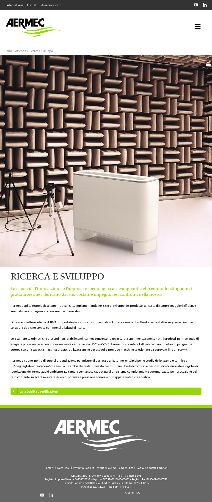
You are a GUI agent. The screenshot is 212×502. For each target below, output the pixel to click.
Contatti (32, 5)
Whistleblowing (106, 467)
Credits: (132, 492)
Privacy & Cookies (83, 467)
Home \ (9, 51)
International (15, 5)
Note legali (63, 467)
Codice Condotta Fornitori (152, 467)
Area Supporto (51, 5)
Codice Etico (126, 467)
